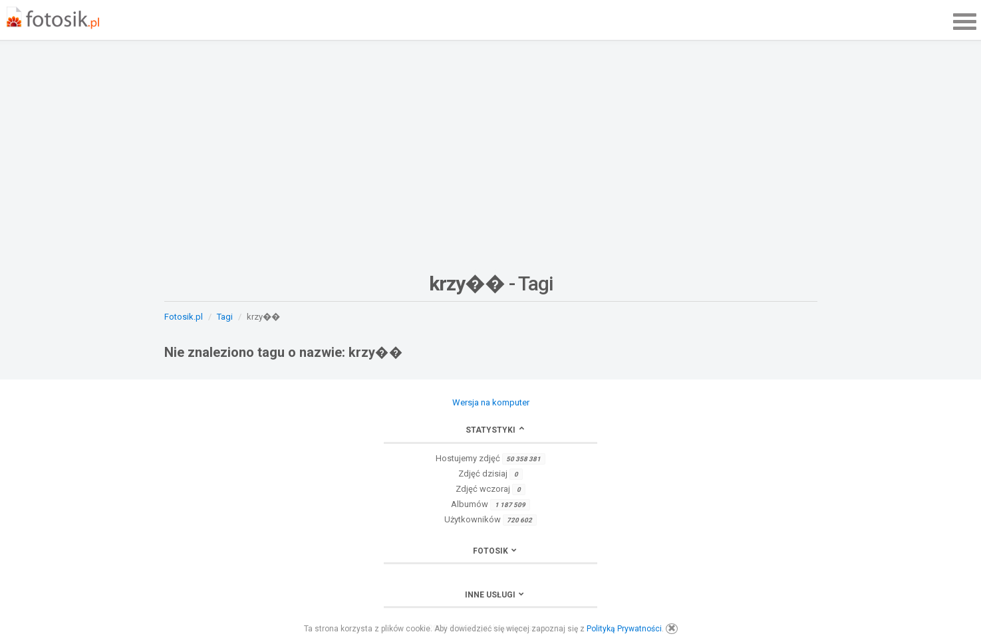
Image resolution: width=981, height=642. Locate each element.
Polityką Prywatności (624, 628)
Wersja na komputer (490, 402)
